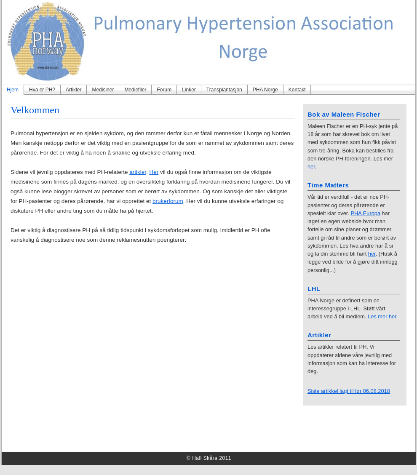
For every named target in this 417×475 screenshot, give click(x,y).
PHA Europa (366, 213)
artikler (137, 172)
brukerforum (167, 201)
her (311, 166)
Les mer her (382, 316)
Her (153, 172)
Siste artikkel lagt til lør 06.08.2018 (348, 391)
